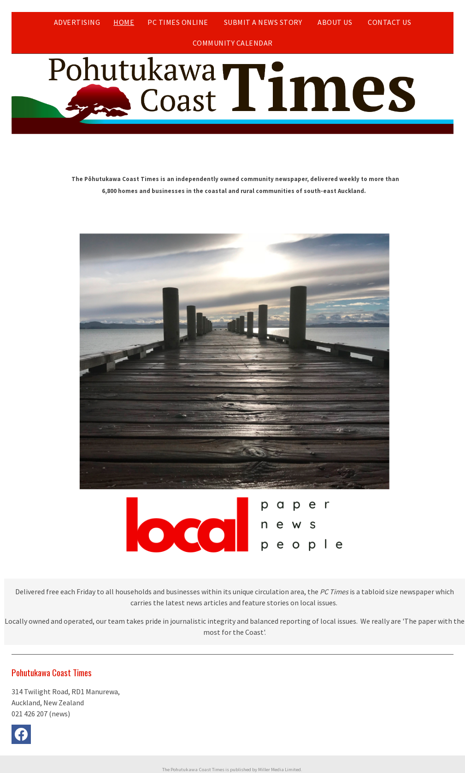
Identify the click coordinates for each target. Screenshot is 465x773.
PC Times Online (177, 22)
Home (123, 22)
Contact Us (389, 22)
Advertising (77, 22)
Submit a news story (263, 22)
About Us (335, 22)
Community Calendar (233, 42)
